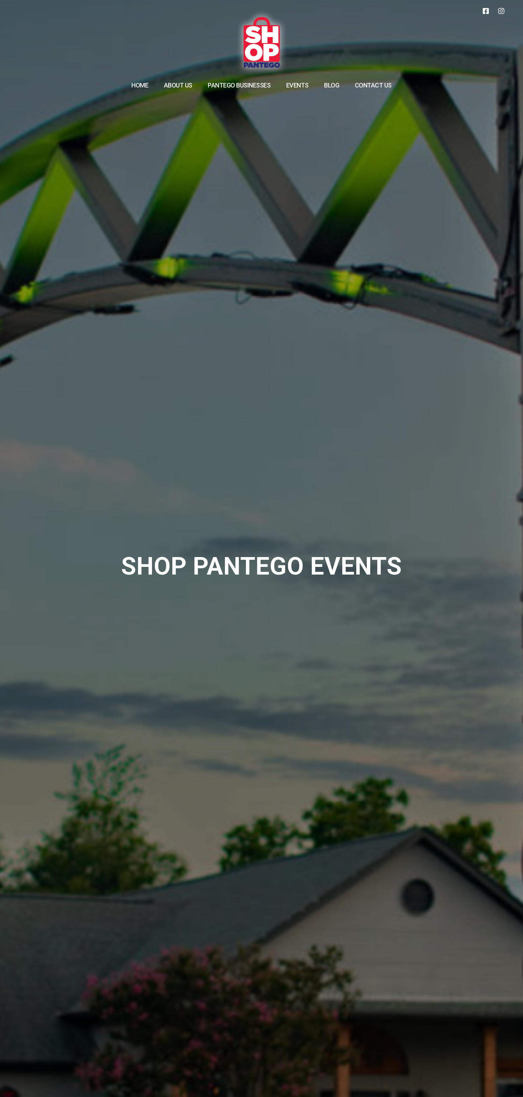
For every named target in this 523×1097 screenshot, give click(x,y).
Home (139, 85)
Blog (331, 85)
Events (297, 85)
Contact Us (373, 85)
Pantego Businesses (239, 85)
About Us (178, 85)
